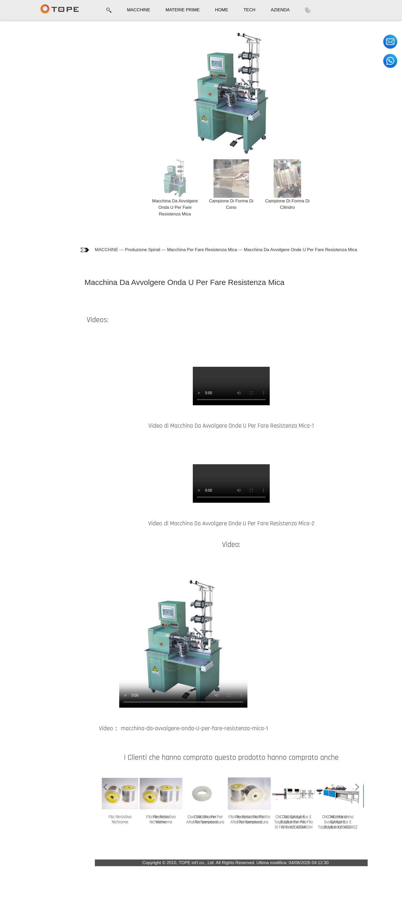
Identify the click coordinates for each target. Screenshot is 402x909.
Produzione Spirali (142, 249)
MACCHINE (138, 9)
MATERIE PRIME (183, 9)
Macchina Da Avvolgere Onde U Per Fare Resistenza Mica (300, 249)
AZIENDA (280, 9)
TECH (249, 9)
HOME (221, 9)
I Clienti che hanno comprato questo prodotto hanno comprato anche (28, 94)
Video (13, 73)
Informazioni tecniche (28, 63)
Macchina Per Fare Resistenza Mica (202, 249)
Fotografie (17, 52)
